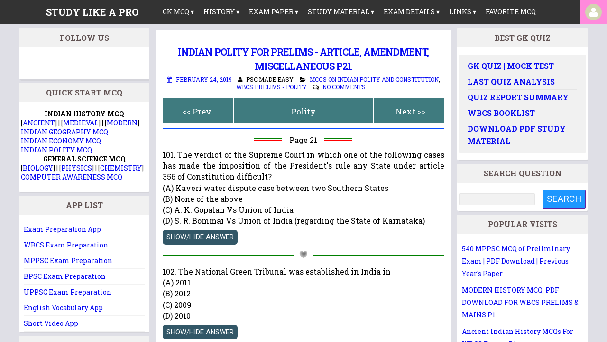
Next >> (410, 111)
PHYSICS (76, 167)
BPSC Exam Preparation (65, 276)
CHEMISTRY (121, 167)
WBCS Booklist (501, 113)
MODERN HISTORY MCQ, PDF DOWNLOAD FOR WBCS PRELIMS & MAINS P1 (520, 302)
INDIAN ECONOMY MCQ (61, 140)
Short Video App (51, 323)
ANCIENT (39, 122)
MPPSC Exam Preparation (68, 260)
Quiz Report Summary (518, 97)
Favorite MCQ (511, 11)
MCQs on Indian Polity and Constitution (374, 79)
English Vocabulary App (63, 307)
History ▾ (221, 11)
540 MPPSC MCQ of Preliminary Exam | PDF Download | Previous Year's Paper (516, 261)
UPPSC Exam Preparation (67, 291)
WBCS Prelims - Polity (271, 87)
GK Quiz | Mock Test (511, 66)
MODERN (122, 122)
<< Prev (197, 111)
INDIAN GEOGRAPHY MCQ (64, 131)
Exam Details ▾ (412, 11)
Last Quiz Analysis (511, 81)
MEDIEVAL (81, 122)
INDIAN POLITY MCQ (56, 149)
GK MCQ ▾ (178, 11)
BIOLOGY (38, 167)
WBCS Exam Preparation (66, 244)
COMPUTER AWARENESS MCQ (71, 176)
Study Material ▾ (341, 11)
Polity (303, 111)
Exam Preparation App (62, 229)
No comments (344, 87)
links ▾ (462, 11)
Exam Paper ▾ (273, 11)
